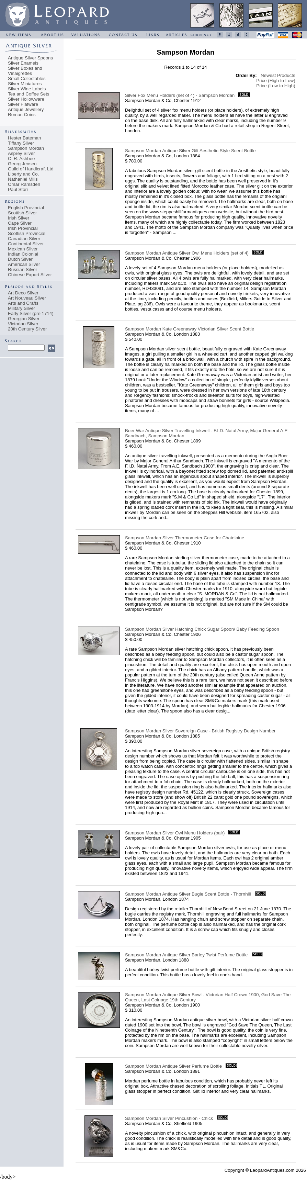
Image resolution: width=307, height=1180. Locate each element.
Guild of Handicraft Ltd (31, 168)
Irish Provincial (23, 228)
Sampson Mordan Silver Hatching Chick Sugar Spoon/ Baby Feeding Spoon (202, 629)
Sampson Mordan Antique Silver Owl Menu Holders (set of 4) (187, 253)
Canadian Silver (24, 238)
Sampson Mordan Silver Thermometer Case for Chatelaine (184, 537)
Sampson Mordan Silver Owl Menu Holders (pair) (175, 832)
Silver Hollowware (26, 99)
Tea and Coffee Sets (28, 94)
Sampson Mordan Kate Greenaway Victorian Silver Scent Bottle (189, 328)
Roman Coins (22, 114)
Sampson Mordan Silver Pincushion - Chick (169, 1118)
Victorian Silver (23, 323)
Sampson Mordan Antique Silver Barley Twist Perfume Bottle (186, 954)
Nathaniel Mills (23, 179)
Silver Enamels (23, 63)
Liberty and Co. (23, 174)
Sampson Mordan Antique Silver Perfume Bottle (173, 1066)
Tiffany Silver (21, 143)
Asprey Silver (21, 153)
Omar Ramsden (24, 184)
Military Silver (21, 308)
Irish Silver (18, 218)
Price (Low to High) (275, 85)
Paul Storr (18, 189)
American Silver (24, 264)
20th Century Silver (27, 328)
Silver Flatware (23, 104)
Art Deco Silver (23, 292)
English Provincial (26, 207)
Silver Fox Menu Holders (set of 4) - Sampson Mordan (180, 95)
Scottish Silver (22, 212)
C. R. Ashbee (21, 158)
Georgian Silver (23, 318)
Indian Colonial (23, 254)
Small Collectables (27, 78)
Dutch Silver (20, 259)
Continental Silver (26, 243)
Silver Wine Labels (27, 88)
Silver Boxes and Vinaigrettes (25, 71)
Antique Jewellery (26, 109)
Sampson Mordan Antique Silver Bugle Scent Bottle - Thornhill (188, 894)
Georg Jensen (22, 163)
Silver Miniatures (25, 83)
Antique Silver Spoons (30, 57)
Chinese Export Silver (30, 274)
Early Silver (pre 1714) (31, 313)
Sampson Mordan (26, 148)
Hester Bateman (24, 138)
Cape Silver (20, 223)
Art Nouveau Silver (27, 298)
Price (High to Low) (275, 80)
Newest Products (278, 75)
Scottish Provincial (26, 233)
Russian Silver (22, 269)
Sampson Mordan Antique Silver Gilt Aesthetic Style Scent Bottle (190, 150)
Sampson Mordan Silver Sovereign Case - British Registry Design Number (200, 730)
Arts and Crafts (23, 303)
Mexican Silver (23, 248)
